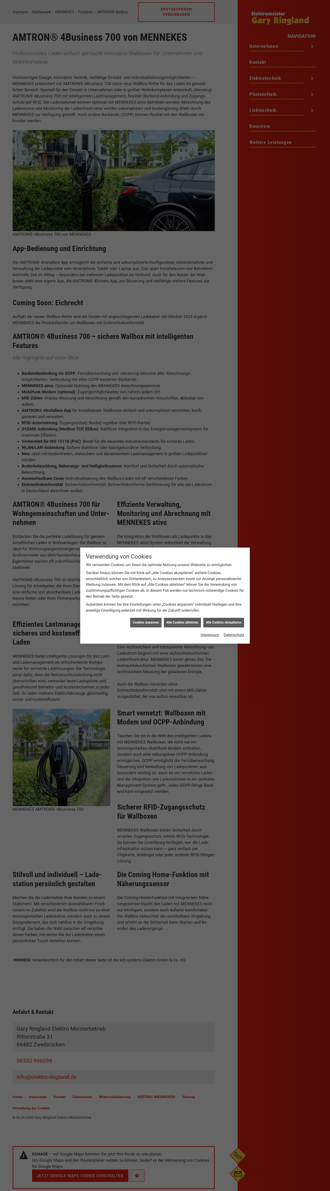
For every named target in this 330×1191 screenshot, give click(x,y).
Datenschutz (234, 527)
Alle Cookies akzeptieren (224, 515)
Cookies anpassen (146, 515)
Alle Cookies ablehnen (182, 515)
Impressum (210, 527)
